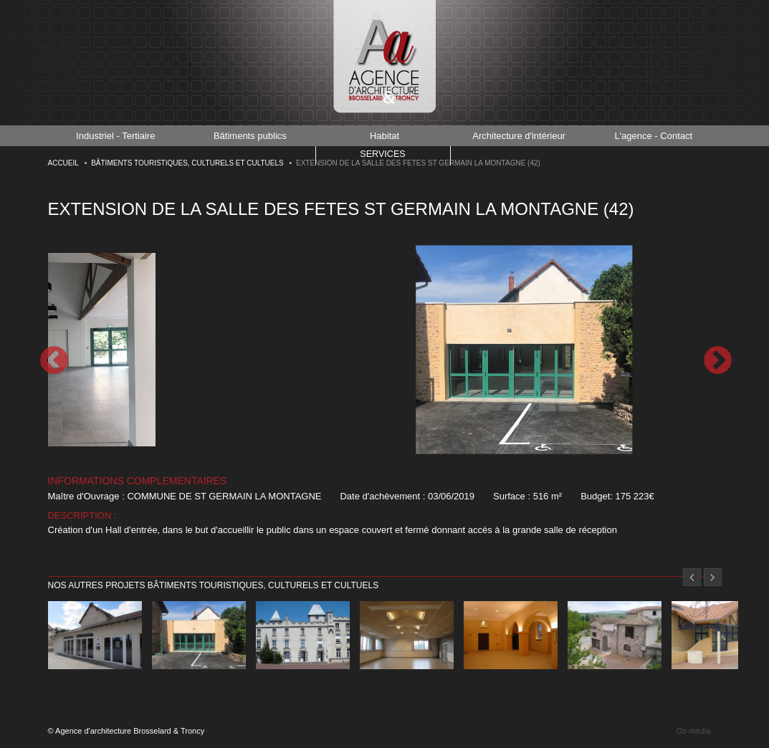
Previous (53, 360)
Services (382, 155)
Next (717, 360)
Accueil (63, 163)
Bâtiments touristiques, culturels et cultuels (187, 163)
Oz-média (694, 731)
